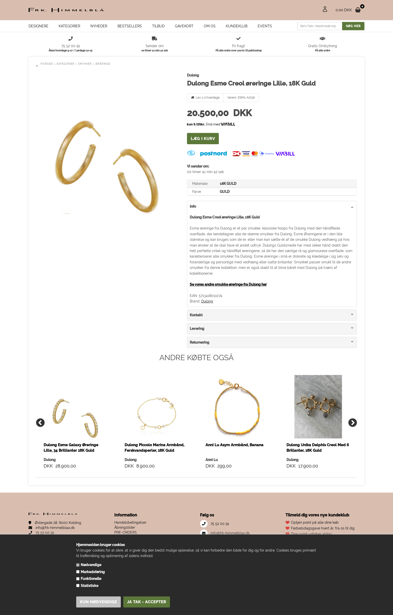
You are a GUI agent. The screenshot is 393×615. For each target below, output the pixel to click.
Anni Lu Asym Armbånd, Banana (234, 445)
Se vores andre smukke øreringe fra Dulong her (228, 284)
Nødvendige (91, 565)
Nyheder (98, 26)
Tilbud (158, 26)
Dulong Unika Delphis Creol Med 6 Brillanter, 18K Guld (317, 448)
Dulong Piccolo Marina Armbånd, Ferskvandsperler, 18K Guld (154, 448)
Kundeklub (236, 26)
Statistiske (89, 586)
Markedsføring (93, 572)
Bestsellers (130, 26)
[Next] (352, 422)
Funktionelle (91, 579)
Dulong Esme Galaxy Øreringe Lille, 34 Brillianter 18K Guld (71, 448)
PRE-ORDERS (125, 532)
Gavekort (184, 26)
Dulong (207, 301)
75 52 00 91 (41, 533)
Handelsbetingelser (130, 522)
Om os (210, 26)
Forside (47, 63)
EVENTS (265, 26)
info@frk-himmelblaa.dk (52, 528)
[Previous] (40, 422)
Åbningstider (124, 527)
